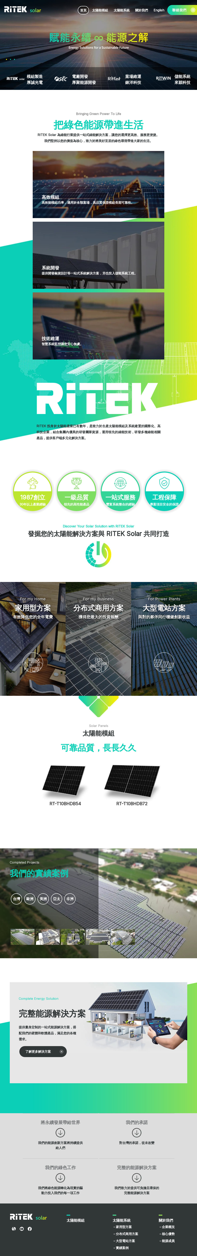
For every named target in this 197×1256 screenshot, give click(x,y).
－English (120, 1232)
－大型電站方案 (124, 1196)
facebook (30, 1184)
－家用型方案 (122, 1182)
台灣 (17, 854)
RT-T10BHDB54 (65, 758)
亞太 (60, 854)
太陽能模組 (100, 10)
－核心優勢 (167, 1189)
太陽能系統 (122, 10)
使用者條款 (161, 1249)
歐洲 (31, 854)
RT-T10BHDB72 (132, 758)
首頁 (83, 10)
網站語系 (120, 1218)
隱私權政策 (177, 1249)
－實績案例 (121, 1203)
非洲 (74, 854)
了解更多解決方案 (38, 1006)
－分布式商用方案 (125, 1189)
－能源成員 (167, 1196)
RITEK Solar (22, 9)
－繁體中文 (121, 1225)
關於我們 (141, 10)
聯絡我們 (74, 1218)
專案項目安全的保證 (98, 453)
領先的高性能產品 (98, 407)
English (159, 10)
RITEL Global (14, 1184)
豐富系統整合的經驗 (145, 407)
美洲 (45, 854)
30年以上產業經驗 (52, 407)
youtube (22, 1184)
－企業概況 (167, 1182)
